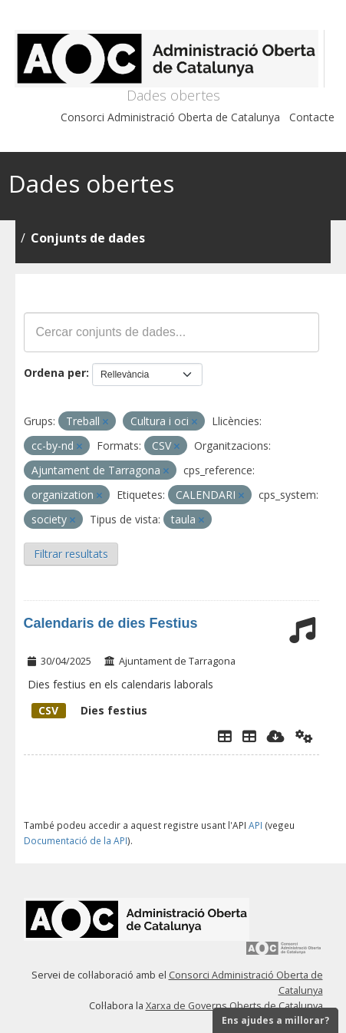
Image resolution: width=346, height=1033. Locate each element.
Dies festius (89, 710)
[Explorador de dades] (225, 736)
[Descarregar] (276, 736)
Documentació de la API (75, 840)
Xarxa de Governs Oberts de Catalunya (234, 1005)
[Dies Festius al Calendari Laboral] (249, 736)
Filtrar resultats (71, 553)
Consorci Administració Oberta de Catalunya (170, 117)
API (255, 825)
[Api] (304, 736)
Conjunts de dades (88, 237)
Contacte (311, 117)
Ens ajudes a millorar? (275, 1020)
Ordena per (55, 372)
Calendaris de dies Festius (111, 623)
